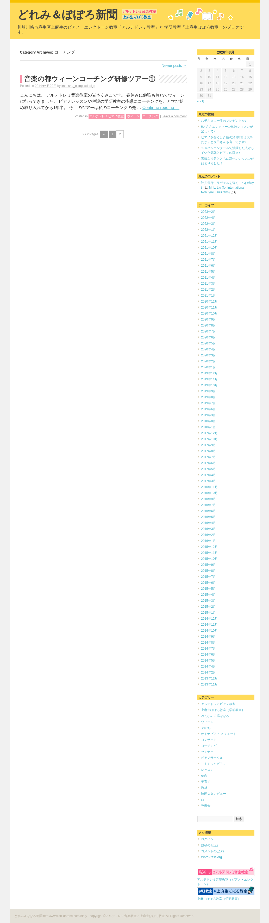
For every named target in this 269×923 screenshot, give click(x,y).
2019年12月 (209, 373)
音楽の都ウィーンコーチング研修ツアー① (89, 79)
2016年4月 (208, 523)
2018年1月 (208, 427)
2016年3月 (208, 529)
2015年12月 (209, 547)
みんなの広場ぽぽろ (215, 716)
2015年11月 (209, 553)
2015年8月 (208, 571)
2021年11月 (209, 241)
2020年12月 (209, 301)
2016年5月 (208, 517)
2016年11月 (209, 487)
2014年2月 (208, 672)
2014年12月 (209, 618)
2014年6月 (208, 654)
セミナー (207, 752)
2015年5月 (208, 589)
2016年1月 (208, 541)
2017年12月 (209, 433)
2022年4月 (208, 218)
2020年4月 (208, 349)
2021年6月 (208, 265)
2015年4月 (208, 595)
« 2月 (201, 101)
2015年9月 (208, 565)
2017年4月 (208, 475)
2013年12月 (209, 678)
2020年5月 (208, 343)
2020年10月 (209, 313)
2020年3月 (208, 355)
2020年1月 (208, 367)
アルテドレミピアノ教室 (106, 116)
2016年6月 (208, 511)
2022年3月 (208, 224)
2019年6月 (208, 409)
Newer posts (174, 65)
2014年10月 (209, 630)
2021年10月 (209, 247)
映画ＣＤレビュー (213, 794)
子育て (205, 782)
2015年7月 (208, 577)
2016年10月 (209, 493)
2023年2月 (208, 212)
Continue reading (160, 107)
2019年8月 (208, 397)
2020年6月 (208, 337)
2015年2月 (208, 606)
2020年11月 (209, 307)
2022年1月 (208, 230)
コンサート (209, 740)
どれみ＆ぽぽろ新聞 (67, 15)
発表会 (205, 805)
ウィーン (133, 116)
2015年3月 (208, 600)
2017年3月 (208, 481)
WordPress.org (211, 857)
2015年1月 (208, 612)
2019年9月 (208, 391)
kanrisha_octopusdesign (78, 86)
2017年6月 (208, 463)
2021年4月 (208, 277)
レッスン (207, 770)
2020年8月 (208, 325)
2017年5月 (208, 469)
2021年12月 (209, 236)
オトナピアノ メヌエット (218, 734)
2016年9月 (208, 499)
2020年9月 (208, 319)
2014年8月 (208, 642)
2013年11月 (209, 684)
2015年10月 (209, 559)
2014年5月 (208, 660)
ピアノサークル (212, 758)
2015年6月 (208, 583)
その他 (205, 728)
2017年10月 (209, 439)
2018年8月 (208, 421)
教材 (204, 788)
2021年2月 (208, 289)
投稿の (209, 845)
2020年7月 (208, 331)
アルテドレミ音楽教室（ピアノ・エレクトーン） (225, 879)
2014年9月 (208, 636)
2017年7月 (208, 457)
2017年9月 (208, 445)
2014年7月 (208, 648)
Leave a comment (174, 116)
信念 (204, 776)
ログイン (207, 839)
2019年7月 (208, 403)
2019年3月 (208, 415)
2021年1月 (208, 295)
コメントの (212, 851)
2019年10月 (209, 385)
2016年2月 (208, 535)
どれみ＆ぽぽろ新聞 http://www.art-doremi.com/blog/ (51, 916)
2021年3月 (208, 283)
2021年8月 (208, 253)
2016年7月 (208, 505)
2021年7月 (208, 259)
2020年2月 (208, 361)
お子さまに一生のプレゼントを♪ (223, 121)
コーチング (150, 116)
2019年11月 (209, 379)
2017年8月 (208, 451)
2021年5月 (208, 271)
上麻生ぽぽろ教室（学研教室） (223, 710)
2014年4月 (208, 666)
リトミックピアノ (213, 764)
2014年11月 (209, 624)
